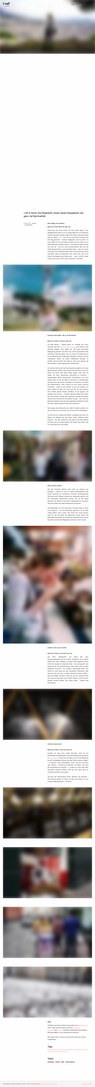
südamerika (61, 1051)
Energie (70, 1050)
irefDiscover (79, 1050)
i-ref (6, 4)
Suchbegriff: (92, 4)
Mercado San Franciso (67, 347)
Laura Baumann (29, 225)
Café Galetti (53, 758)
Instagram (76, 1028)
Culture (86, 4)
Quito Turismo (82, 1025)
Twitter (60, 1030)
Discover (79, 4)
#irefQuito (50, 1050)
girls (74, 1050)
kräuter (85, 1050)
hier (68, 767)
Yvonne (60, 237)
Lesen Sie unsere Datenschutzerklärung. (48, 1084)
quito (49, 1051)
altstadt (56, 1050)
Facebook (51, 1030)
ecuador (65, 1050)
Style (72, 4)
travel (66, 1051)
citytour (61, 1050)
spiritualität (54, 1051)
